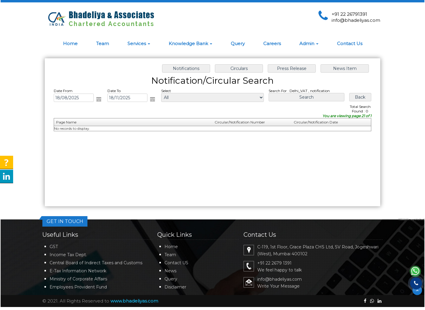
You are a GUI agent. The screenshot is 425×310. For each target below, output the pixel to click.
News (170, 271)
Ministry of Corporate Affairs (78, 279)
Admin (308, 43)
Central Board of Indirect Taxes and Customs (96, 262)
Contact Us (349, 43)
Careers (272, 43)
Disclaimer (175, 287)
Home (70, 43)
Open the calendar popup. (101, 100)
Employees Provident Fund (78, 287)
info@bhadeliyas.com (356, 20)
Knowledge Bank (190, 43)
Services (138, 43)
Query (238, 43)
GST (54, 246)
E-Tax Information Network (78, 271)
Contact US (176, 262)
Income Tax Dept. (68, 254)
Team (102, 43)
